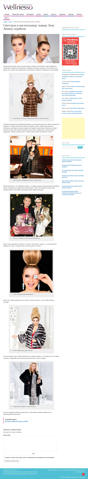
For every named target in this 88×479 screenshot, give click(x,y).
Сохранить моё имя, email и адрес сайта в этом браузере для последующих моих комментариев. (29, 457)
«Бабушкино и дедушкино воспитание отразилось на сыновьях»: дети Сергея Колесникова (72, 93)
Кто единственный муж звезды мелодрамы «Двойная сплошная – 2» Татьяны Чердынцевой (72, 193)
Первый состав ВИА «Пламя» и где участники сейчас (73, 76)
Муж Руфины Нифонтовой (77, 108)
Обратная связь (74, 477)
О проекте (62, 477)
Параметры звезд (18, 14)
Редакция (67, 477)
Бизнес (46, 14)
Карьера (71, 14)
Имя (33, 453)
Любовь (79, 14)
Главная (5, 21)
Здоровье (62, 14)
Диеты (7, 18)
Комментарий (6, 435)
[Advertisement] (73, 128)
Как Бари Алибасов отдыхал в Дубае (16, 421)
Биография (30, 14)
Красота (53, 14)
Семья (39, 14)
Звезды (7, 14)
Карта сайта (82, 477)
